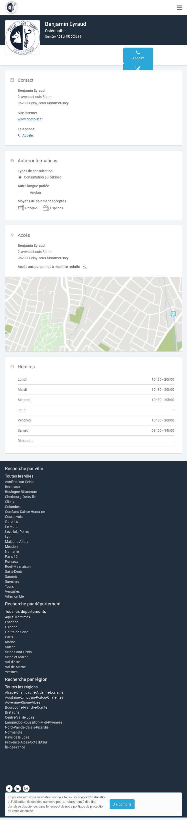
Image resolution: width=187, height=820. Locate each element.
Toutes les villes (19, 476)
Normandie (13, 732)
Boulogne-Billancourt (21, 492)
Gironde (11, 627)
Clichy (9, 502)
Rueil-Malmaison (18, 567)
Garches (11, 522)
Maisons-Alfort (16, 542)
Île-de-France (15, 747)
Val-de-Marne (15, 667)
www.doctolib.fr (30, 119)
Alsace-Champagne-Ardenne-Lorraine (34, 692)
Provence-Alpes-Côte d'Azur (26, 742)
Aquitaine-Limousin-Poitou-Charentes (34, 697)
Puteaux (11, 562)
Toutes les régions (21, 687)
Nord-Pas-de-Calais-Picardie (26, 727)
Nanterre (12, 552)
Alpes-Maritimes (17, 617)
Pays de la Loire (17, 737)
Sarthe (10, 647)
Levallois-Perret (17, 532)
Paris (9, 637)
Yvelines (11, 672)
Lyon (8, 537)
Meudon (11, 547)
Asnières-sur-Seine (19, 482)
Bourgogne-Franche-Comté (26, 707)
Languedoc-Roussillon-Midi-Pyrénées (33, 722)
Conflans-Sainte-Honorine (25, 512)
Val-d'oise (12, 662)
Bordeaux (12, 487)
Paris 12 (11, 557)
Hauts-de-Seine (16, 632)
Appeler (26, 135)
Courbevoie (13, 517)
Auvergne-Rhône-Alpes (22, 702)
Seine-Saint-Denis (18, 652)
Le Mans (11, 527)
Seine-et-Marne (16, 657)
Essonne (11, 622)
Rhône (10, 642)
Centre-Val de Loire (19, 717)
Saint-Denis (13, 572)
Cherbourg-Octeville (20, 497)
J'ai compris (122, 804)
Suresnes (12, 581)
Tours (9, 586)
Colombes (12, 507)
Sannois (11, 576)
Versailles (12, 591)
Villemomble (14, 596)
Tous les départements (25, 611)
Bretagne (12, 712)
